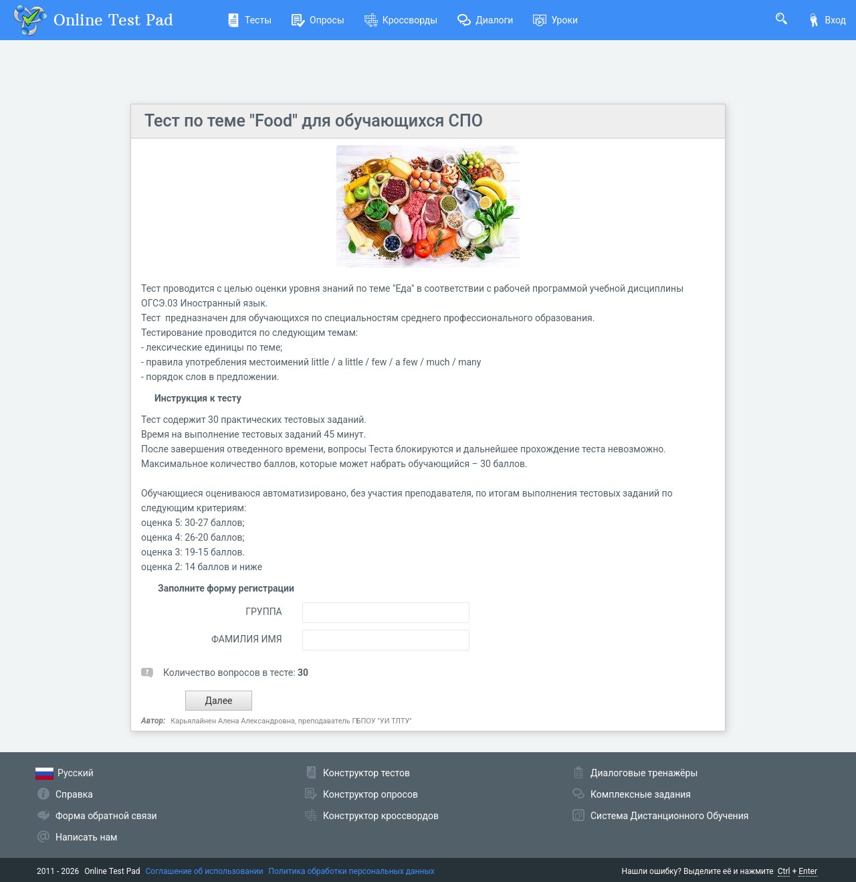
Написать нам (86, 837)
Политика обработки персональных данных (352, 871)
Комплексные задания (641, 794)
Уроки (555, 20)
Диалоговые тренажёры (644, 773)
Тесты (249, 20)
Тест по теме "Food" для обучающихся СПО (313, 120)
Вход (826, 20)
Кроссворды (400, 20)
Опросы (318, 20)
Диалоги (485, 20)
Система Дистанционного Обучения (669, 815)
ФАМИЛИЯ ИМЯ (246, 639)
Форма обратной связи (106, 815)
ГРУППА (263, 611)
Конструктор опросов (370, 794)
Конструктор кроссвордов (381, 815)
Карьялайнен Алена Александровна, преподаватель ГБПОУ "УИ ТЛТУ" (291, 721)
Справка (74, 794)
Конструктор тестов (366, 773)
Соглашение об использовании (204, 871)
